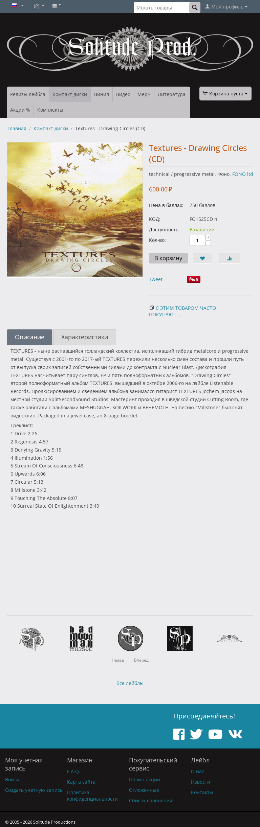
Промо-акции (144, 779)
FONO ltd (242, 174)
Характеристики (84, 337)
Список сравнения (150, 800)
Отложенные (144, 790)
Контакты (202, 792)
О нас (197, 771)
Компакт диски (69, 94)
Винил (101, 94)
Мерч (144, 94)
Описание (29, 337)
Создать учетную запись (34, 790)
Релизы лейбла (27, 94)
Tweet (155, 279)
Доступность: (164, 229)
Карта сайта (81, 782)
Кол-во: (157, 240)
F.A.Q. (73, 771)
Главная (16, 128)
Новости (200, 782)
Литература (172, 94)
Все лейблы (130, 683)
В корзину (168, 258)
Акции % (20, 110)
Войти (12, 779)
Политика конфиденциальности (92, 795)
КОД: (154, 219)
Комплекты (50, 110)
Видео (123, 94)
